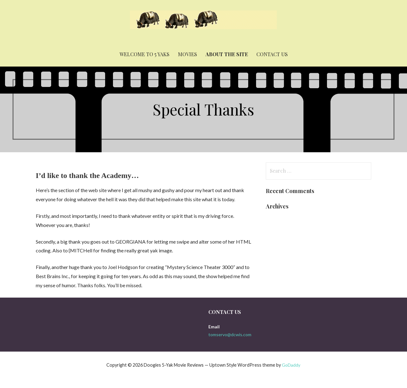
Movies (187, 54)
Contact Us (272, 54)
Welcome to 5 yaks (144, 54)
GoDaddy (291, 365)
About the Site (227, 54)
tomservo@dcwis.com (229, 334)
